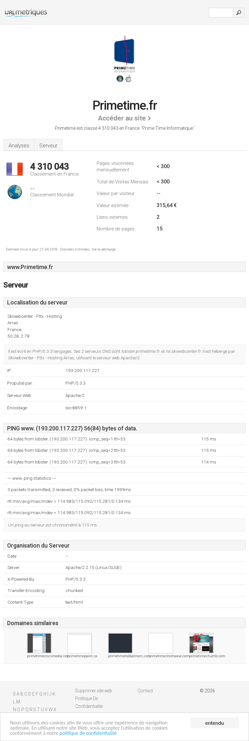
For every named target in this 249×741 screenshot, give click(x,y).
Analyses (18, 145)
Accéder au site (122, 118)
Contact (145, 690)
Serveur (48, 145)
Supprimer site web (93, 690)
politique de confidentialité (92, 733)
